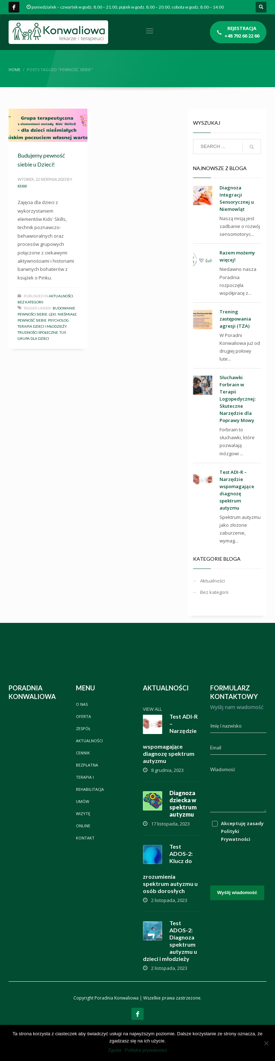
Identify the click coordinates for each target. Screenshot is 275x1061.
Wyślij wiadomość (237, 892)
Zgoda (114, 1050)
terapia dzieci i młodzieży (42, 326)
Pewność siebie (32, 320)
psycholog (58, 320)
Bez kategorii (30, 302)
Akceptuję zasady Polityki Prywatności (242, 831)
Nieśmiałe (67, 314)
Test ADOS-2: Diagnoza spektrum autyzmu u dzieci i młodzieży (170, 940)
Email (215, 747)
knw (22, 186)
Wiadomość (222, 769)
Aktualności (61, 296)
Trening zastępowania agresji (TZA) (235, 318)
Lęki (52, 314)
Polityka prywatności (146, 1050)
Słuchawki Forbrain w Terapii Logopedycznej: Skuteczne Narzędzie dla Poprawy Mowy (237, 398)
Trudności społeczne (38, 332)
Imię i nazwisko (226, 726)
